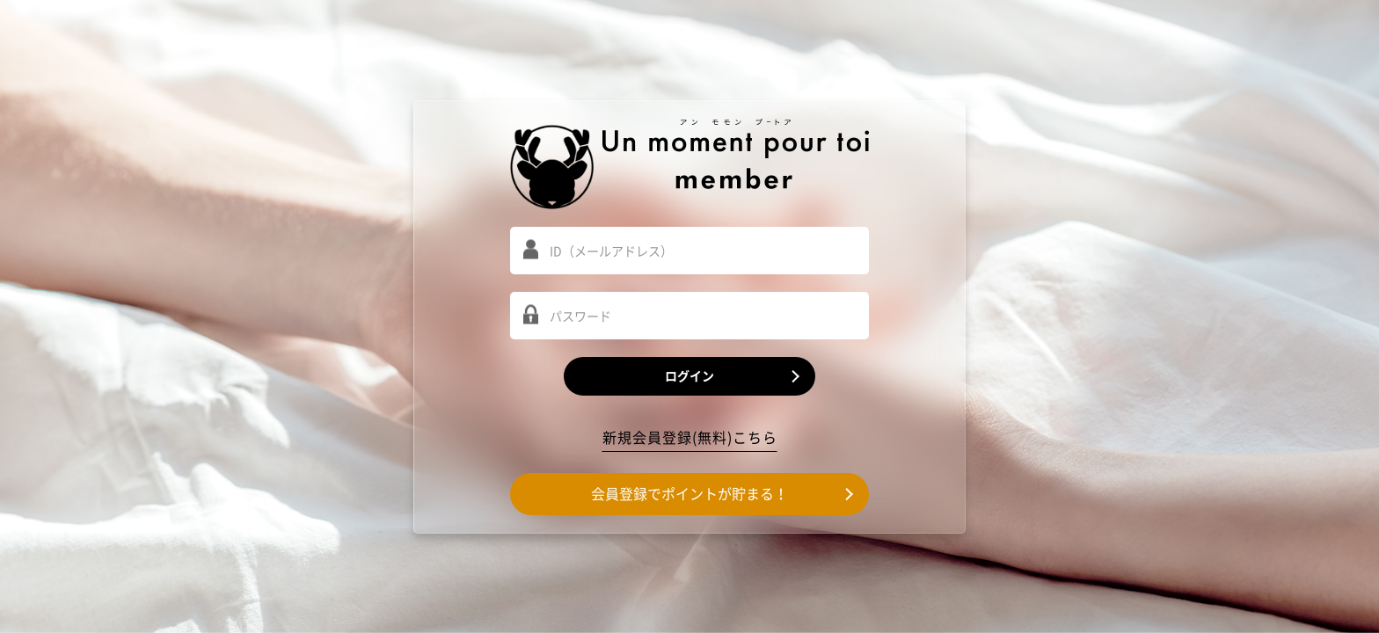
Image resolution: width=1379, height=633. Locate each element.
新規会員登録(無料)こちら (689, 438)
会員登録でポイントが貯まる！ (689, 494)
